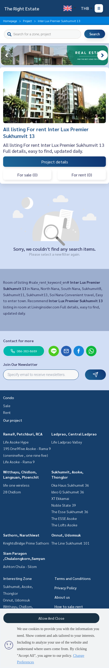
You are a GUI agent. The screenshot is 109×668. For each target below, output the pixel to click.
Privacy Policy (65, 587)
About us (62, 597)
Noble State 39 (63, 505)
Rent (7, 412)
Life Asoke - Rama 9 (19, 461)
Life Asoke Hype (16, 442)
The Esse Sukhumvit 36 (69, 511)
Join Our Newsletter (20, 364)
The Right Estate (21, 8)
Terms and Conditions (72, 578)
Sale (6, 405)
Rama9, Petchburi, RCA (23, 434)
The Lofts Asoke (64, 525)
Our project (12, 420)
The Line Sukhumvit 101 (70, 543)
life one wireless (16, 485)
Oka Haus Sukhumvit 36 (70, 485)
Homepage (10, 21)
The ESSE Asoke (64, 518)
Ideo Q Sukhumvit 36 (67, 492)
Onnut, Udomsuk (66, 535)
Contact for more (18, 340)
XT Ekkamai (60, 498)
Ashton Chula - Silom (20, 566)
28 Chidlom (12, 492)
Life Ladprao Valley (66, 442)
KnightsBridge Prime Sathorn (26, 543)
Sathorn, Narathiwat (21, 535)
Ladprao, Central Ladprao (74, 434)
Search (94, 34)
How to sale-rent (68, 606)
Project (27, 21)
